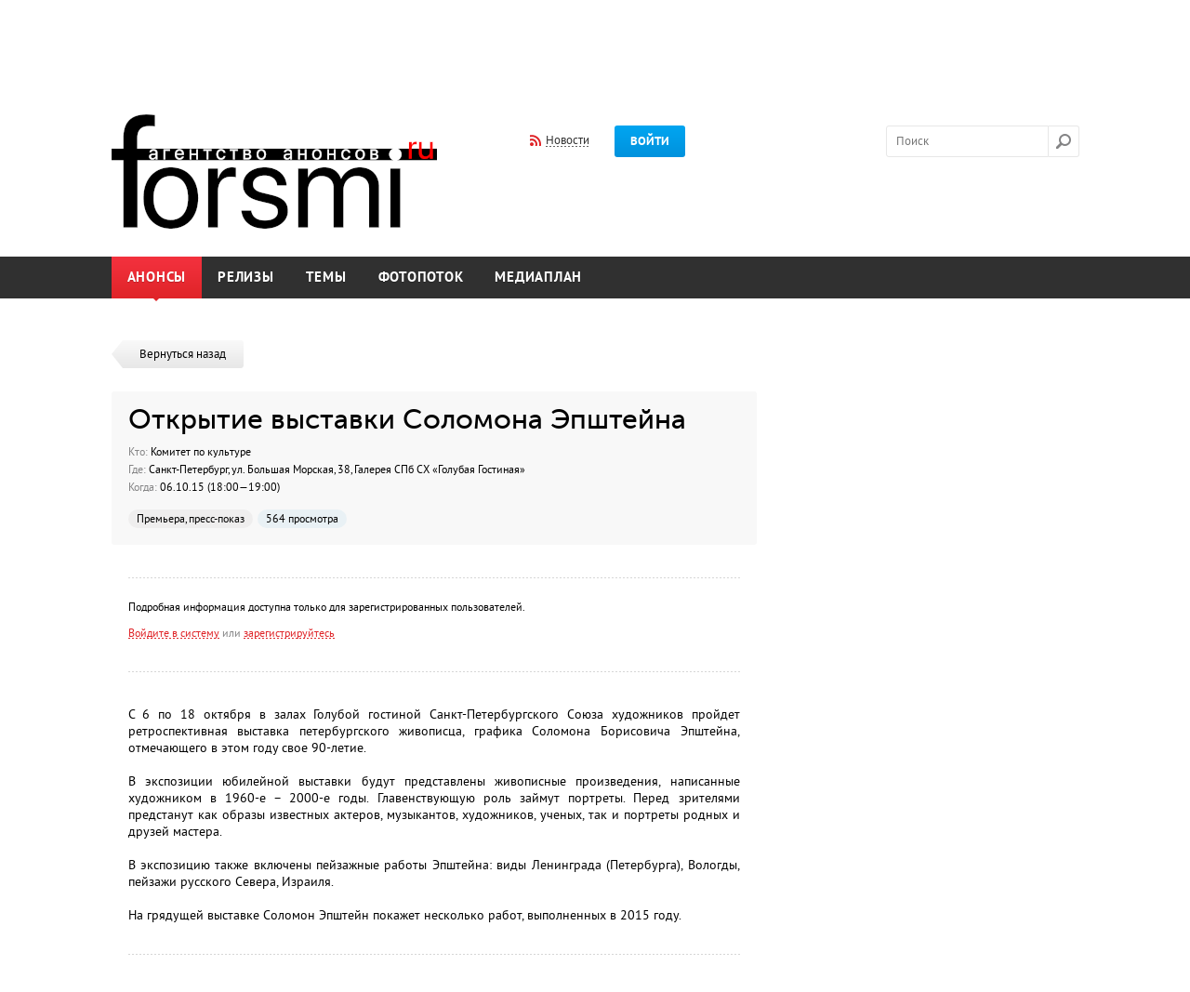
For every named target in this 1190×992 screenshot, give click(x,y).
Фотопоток (421, 277)
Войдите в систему (173, 633)
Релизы (246, 277)
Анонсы (157, 277)
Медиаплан (538, 277)
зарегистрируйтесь (289, 633)
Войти (649, 141)
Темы (326, 277)
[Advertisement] (595, 44)
